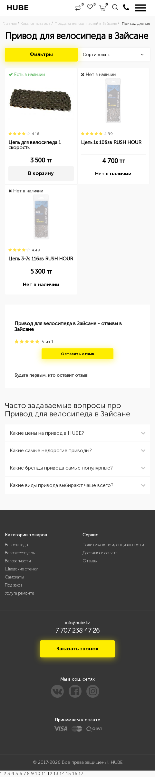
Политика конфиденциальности (113, 544)
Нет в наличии (113, 173)
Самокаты (14, 577)
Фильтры (41, 54)
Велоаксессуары (20, 552)
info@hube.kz (77, 622)
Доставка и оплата (100, 552)
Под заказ (13, 585)
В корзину (41, 173)
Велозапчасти (18, 560)
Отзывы (89, 560)
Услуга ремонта (19, 593)
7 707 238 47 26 (77, 630)
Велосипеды (16, 544)
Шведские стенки (21, 569)
